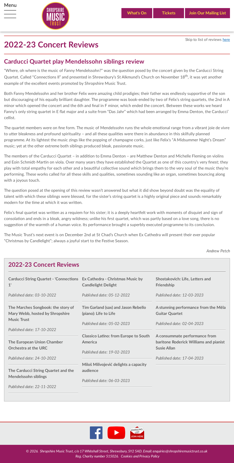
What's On (136, 13)
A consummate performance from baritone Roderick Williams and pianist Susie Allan (190, 342)
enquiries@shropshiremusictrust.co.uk (180, 451)
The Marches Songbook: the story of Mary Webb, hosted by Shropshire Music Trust (41, 314)
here (226, 40)
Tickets (168, 13)
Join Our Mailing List (207, 13)
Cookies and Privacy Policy (140, 456)
